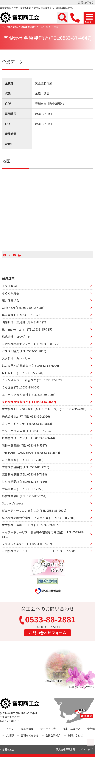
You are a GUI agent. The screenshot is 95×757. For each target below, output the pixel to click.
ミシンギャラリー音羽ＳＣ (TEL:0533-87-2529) (33, 380)
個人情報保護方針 (65, 749)
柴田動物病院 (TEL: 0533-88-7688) (24, 474)
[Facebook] (4, 255)
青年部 (91, 728)
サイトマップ (85, 749)
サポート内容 (48, 728)
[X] (9, 255)
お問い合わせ (75, 735)
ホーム (3, 26)
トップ (10, 728)
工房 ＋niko (9, 286)
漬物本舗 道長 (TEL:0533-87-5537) (24, 445)
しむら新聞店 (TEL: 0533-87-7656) (24, 481)
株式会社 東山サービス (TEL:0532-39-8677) (31, 525)
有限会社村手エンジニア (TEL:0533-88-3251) (31, 344)
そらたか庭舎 (10, 293)
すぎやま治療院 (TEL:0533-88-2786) (25, 467)
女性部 (10, 735)
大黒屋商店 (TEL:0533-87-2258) (23, 489)
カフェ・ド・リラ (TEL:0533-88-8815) (27, 423)
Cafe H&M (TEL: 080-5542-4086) (23, 308)
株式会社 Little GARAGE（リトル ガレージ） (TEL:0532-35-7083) (44, 409)
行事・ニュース (71, 728)
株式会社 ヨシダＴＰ (16, 336)
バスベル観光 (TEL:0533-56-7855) (24, 351)
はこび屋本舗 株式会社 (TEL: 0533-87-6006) (30, 365)
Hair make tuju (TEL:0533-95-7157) (28, 329)
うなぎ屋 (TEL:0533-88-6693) (21, 387)
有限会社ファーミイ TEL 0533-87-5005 (39, 551)
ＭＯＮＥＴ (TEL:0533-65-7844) (23, 373)
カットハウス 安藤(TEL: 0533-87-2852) (27, 431)
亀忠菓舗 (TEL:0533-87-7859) (21, 315)
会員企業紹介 (53, 735)
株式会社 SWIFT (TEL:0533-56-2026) (26, 416)
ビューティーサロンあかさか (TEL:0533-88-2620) (34, 510)
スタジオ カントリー (16, 358)
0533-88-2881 (47, 620)
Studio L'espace (12, 503)
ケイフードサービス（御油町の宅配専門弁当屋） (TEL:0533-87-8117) (43, 534)
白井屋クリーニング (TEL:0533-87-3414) (28, 438)
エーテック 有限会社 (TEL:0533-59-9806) (29, 395)
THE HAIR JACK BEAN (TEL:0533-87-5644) (31, 452)
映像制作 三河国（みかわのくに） (25, 322)
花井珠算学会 (10, 300)
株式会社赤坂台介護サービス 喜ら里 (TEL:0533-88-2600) (39, 518)
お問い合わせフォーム (47, 632)
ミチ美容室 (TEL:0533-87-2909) (23, 460)
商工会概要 (27, 728)
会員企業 (12, 26)
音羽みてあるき (30, 735)
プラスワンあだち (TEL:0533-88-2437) (27, 544)
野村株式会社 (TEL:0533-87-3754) (24, 496)
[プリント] (19, 255)
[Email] (14, 255)
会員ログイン (86, 2)
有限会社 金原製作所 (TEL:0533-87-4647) (38, 26)
